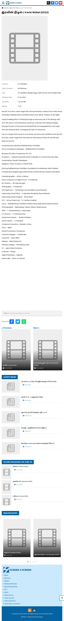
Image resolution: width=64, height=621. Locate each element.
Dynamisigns (38, 617)
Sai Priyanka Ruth (54, 92)
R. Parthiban (22, 84)
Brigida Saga (32, 92)
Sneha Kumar (42, 92)
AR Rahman (22, 88)
